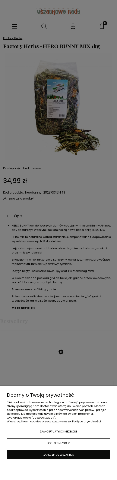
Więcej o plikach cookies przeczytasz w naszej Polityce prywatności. (54, 421)
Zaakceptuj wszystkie (58, 454)
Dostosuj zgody (58, 443)
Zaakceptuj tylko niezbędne (58, 431)
